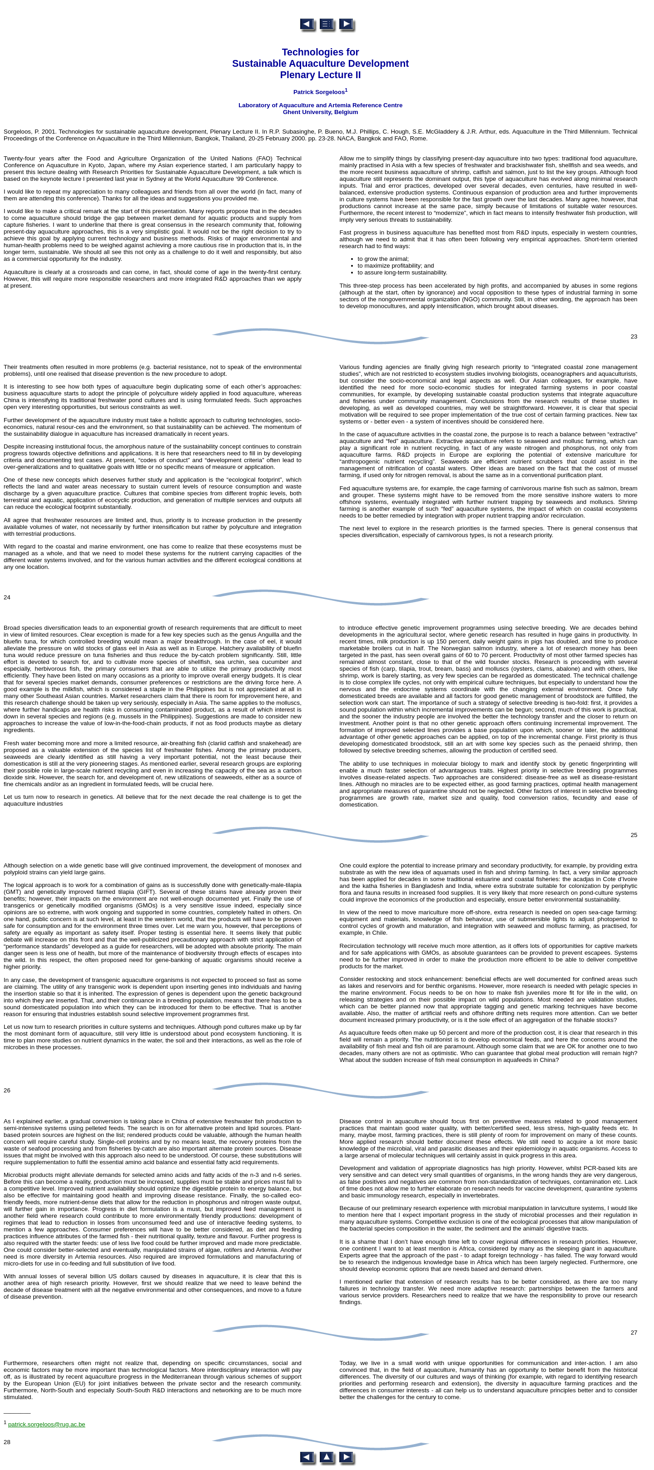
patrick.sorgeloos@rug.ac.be (46, 1424)
